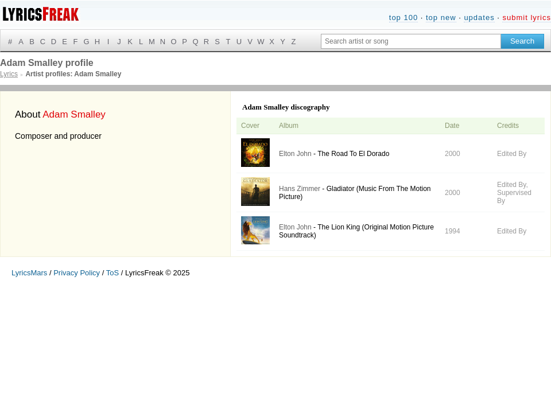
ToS (112, 272)
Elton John (295, 154)
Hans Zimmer (299, 189)
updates (479, 17)
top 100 (403, 17)
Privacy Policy (76, 272)
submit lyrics (526, 17)
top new (441, 17)
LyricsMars (29, 272)
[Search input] (411, 41)
